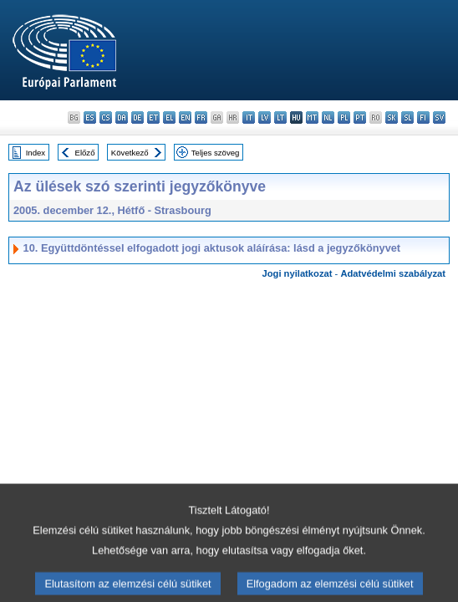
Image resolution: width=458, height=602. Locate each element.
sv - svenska (439, 117)
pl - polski (344, 117)
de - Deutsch (137, 117)
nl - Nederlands (328, 117)
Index (35, 152)
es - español (90, 117)
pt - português (360, 117)
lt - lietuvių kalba (280, 117)
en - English (185, 117)
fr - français (201, 117)
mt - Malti (312, 117)
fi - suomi (423, 117)
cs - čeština (105, 117)
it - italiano (248, 117)
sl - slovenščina (407, 117)
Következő (130, 152)
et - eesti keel (153, 117)
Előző (85, 152)
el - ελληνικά (169, 117)
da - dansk (121, 117)
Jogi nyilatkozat (297, 273)
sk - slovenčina (391, 117)
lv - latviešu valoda (264, 117)
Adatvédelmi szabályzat (392, 273)
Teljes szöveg (215, 152)
